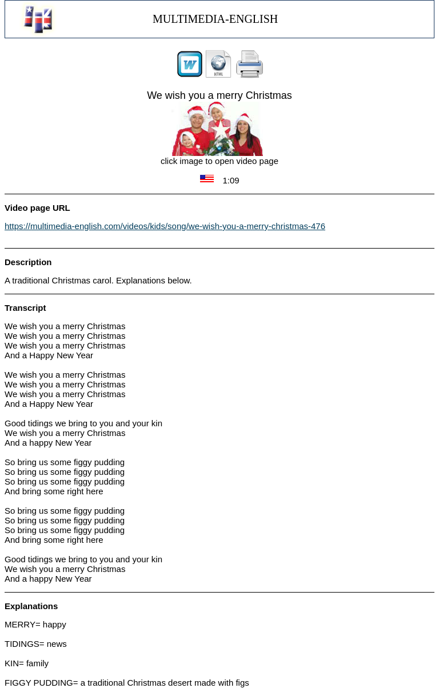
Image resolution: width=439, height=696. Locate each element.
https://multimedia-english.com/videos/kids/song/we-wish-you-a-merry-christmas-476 (165, 226)
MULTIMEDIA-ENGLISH (215, 19)
